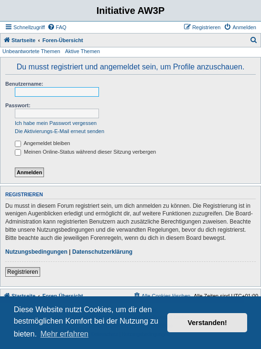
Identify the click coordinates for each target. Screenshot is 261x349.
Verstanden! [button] (207, 322)
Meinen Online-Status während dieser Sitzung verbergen (85, 152)
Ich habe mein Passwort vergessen (56, 123)
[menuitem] (56, 27)
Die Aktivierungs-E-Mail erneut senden (59, 131)
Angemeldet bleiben (42, 143)
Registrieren (22, 272)
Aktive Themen (82, 51)
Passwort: (18, 105)
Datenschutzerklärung (102, 251)
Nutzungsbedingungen (36, 251)
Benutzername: (24, 84)
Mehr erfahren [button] (64, 334)
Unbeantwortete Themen (31, 51)
